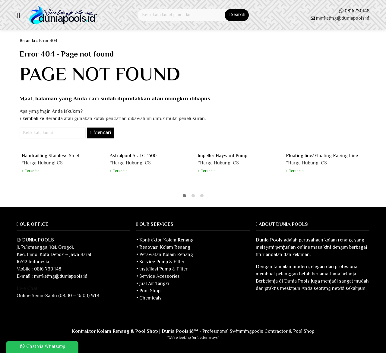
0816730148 (357, 11)
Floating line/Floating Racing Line (322, 156)
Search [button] (236, 15)
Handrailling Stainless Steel (50, 156)
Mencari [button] (100, 133)
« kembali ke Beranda (41, 119)
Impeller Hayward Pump (222, 156)
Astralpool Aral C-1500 (133, 156)
